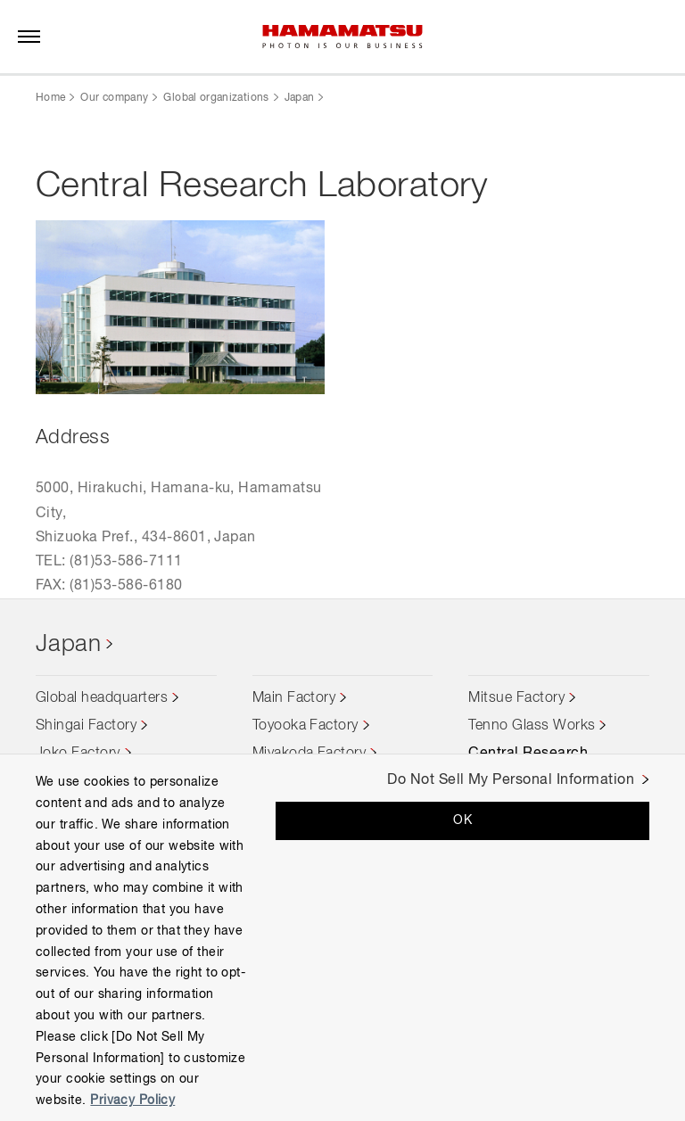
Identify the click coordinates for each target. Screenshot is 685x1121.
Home (50, 98)
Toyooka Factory (305, 726)
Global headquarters (102, 698)
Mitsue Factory (516, 698)
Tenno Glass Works (531, 726)
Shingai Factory (86, 726)
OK (462, 820)
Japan (300, 98)
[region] (342, 937)
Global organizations (215, 98)
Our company (114, 98)
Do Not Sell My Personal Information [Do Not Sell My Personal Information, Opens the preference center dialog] (510, 780)
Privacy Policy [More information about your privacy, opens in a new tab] (132, 1100)
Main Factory (294, 698)
